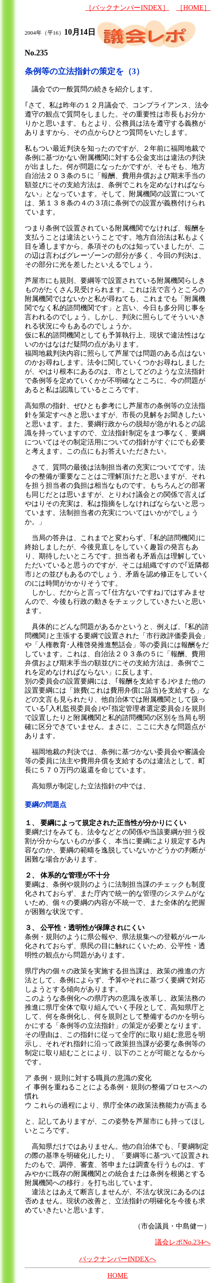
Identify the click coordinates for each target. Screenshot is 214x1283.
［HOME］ (193, 7)
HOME (117, 1275)
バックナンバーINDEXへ (117, 1259)
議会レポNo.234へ (183, 1242)
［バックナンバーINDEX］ (127, 7)
